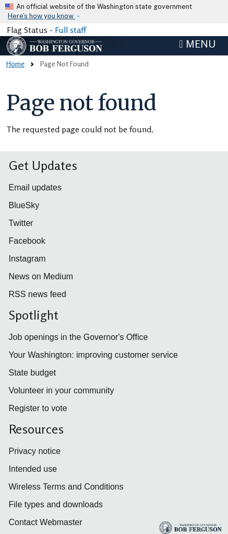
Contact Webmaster (45, 522)
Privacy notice (35, 451)
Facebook (27, 240)
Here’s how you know (41, 16)
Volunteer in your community (61, 390)
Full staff (70, 30)
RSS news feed (37, 294)
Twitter (21, 223)
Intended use (33, 468)
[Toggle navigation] (197, 44)
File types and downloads (56, 504)
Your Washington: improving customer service (93, 354)
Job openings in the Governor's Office (78, 337)
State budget (32, 372)
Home (15, 63)
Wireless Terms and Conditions (66, 486)
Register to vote (38, 408)
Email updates (35, 187)
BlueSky (24, 205)
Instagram (27, 258)
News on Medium (41, 276)
